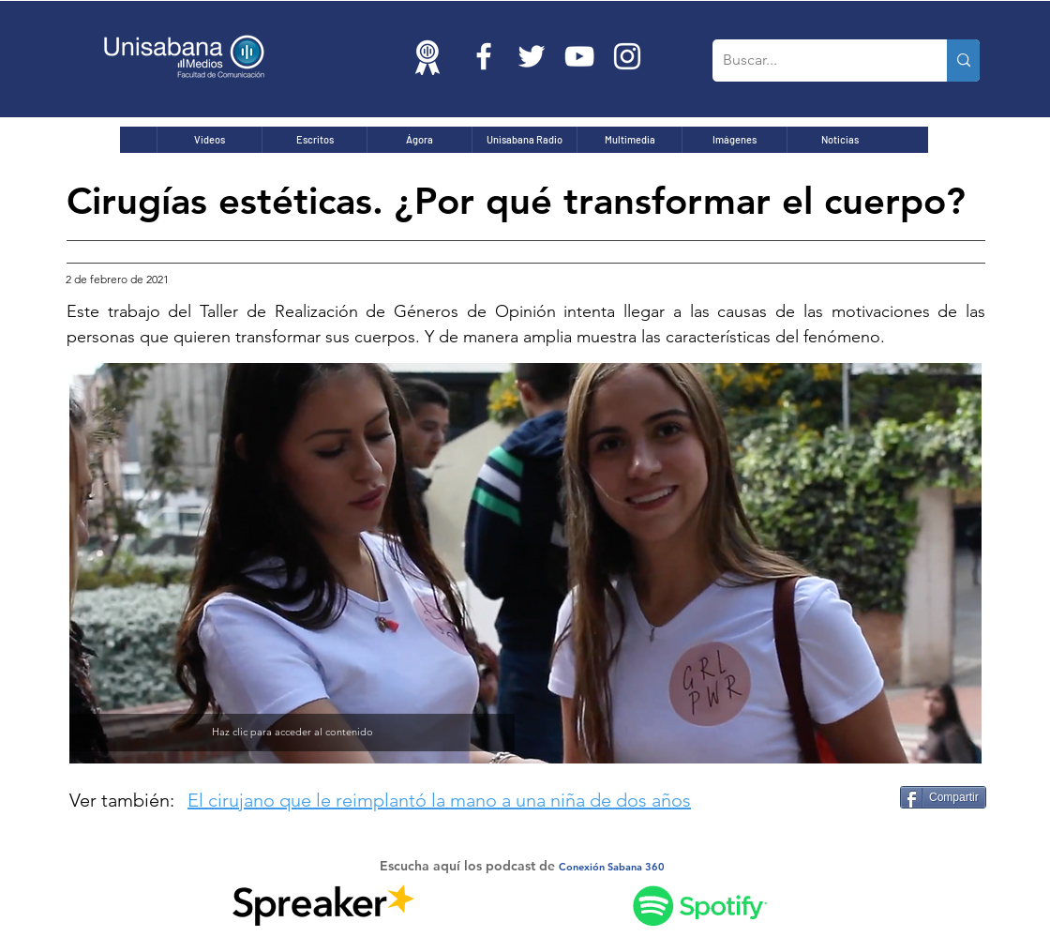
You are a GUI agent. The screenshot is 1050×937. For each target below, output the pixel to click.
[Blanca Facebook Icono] (484, 56)
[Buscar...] (815, 60)
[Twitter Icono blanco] (531, 56)
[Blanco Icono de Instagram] (627, 56)
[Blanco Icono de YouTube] (579, 56)
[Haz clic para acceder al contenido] (292, 732)
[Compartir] (943, 797)
